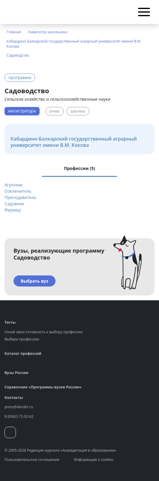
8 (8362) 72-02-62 (19, 416)
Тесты (10, 322)
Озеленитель (18, 191)
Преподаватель (20, 197)
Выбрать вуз (34, 281)
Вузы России (16, 372)
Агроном (13, 185)
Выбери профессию (21, 339)
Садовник (14, 203)
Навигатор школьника (48, 31)
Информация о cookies (94, 459)
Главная (14, 31)
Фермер (12, 210)
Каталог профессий (22, 353)
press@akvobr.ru (18, 406)
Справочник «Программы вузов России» (43, 387)
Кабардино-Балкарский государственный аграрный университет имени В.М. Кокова (74, 44)
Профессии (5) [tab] (79, 168)
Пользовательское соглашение (31, 459)
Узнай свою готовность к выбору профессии (43, 331)
